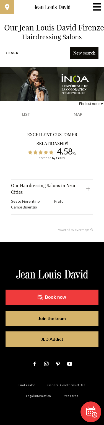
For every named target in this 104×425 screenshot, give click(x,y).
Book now (52, 297)
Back (12, 53)
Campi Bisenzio (24, 207)
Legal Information (38, 396)
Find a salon (27, 385)
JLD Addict (52, 339)
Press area (70, 396)
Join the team (52, 318)
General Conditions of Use (66, 385)
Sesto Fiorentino (25, 201)
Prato (59, 201)
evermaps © (84, 230)
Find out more (89, 104)
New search (84, 53)
